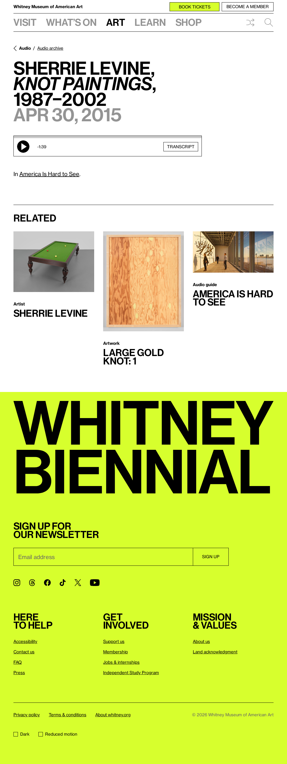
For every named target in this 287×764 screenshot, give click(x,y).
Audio (25, 48)
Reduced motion (57, 733)
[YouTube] (94, 582)
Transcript (181, 146)
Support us (113, 641)
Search (268, 22)
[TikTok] (62, 582)
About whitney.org (113, 714)
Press (19, 672)
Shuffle (250, 22)
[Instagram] (17, 582)
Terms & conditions (67, 714)
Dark (21, 733)
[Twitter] (77, 582)
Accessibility (25, 641)
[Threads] (32, 582)
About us (201, 641)
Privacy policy (26, 714)
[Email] (103, 557)
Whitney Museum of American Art (48, 6)
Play (23, 146)
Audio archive (50, 48)
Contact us (23, 651)
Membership (115, 651)
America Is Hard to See (49, 173)
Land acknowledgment (215, 651)
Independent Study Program (131, 672)
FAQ (17, 662)
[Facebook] (47, 582)
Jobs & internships (121, 662)
